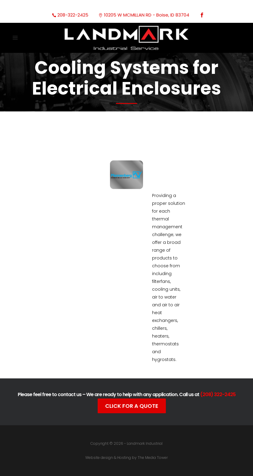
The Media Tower (153, 457)
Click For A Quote (131, 406)
